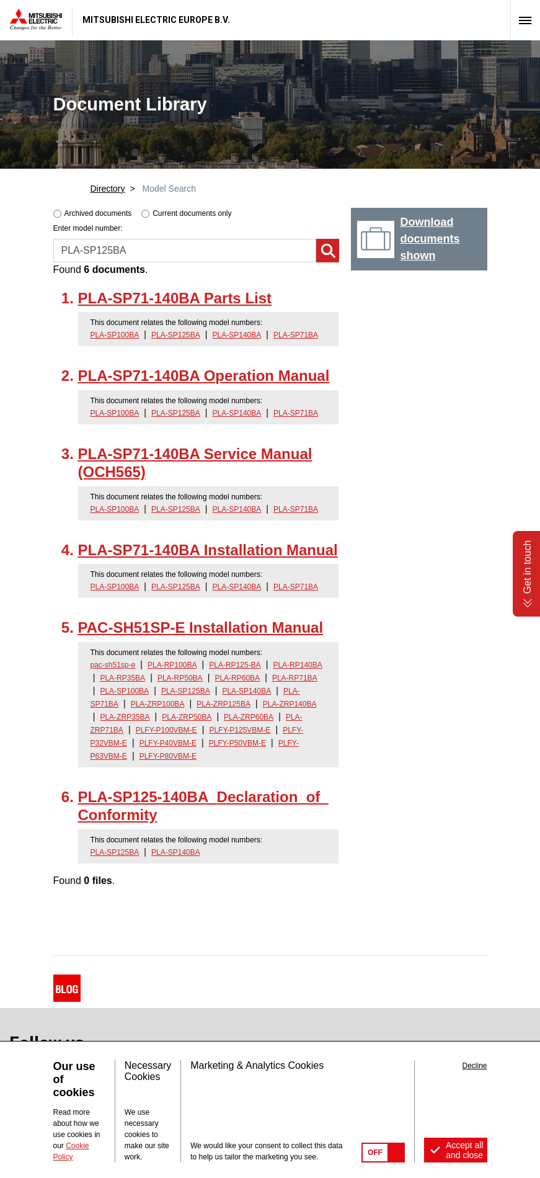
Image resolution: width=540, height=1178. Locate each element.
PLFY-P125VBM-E (239, 730)
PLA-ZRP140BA (290, 704)
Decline (474, 1065)
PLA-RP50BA (180, 678)
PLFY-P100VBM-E (166, 730)
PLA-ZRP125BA (223, 704)
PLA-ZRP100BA (158, 704)
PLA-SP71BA (295, 335)
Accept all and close (465, 1150)
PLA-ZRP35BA (124, 717)
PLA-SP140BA (237, 335)
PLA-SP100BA (115, 335)
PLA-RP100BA (172, 665)
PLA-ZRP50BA (186, 717)
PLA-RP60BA (237, 678)
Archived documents (98, 213)
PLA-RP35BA (122, 678)
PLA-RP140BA (297, 665)
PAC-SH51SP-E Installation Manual (201, 627)
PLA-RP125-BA (234, 665)
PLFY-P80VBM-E (168, 756)
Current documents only (192, 213)
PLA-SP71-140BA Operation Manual (204, 375)
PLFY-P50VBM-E (237, 743)
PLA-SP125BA (175, 335)
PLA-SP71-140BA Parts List (175, 298)
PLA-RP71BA (294, 678)
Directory (108, 189)
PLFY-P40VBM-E (168, 743)
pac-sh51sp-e (113, 665)
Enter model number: (88, 228)
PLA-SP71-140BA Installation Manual (208, 550)
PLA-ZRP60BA (248, 717)
